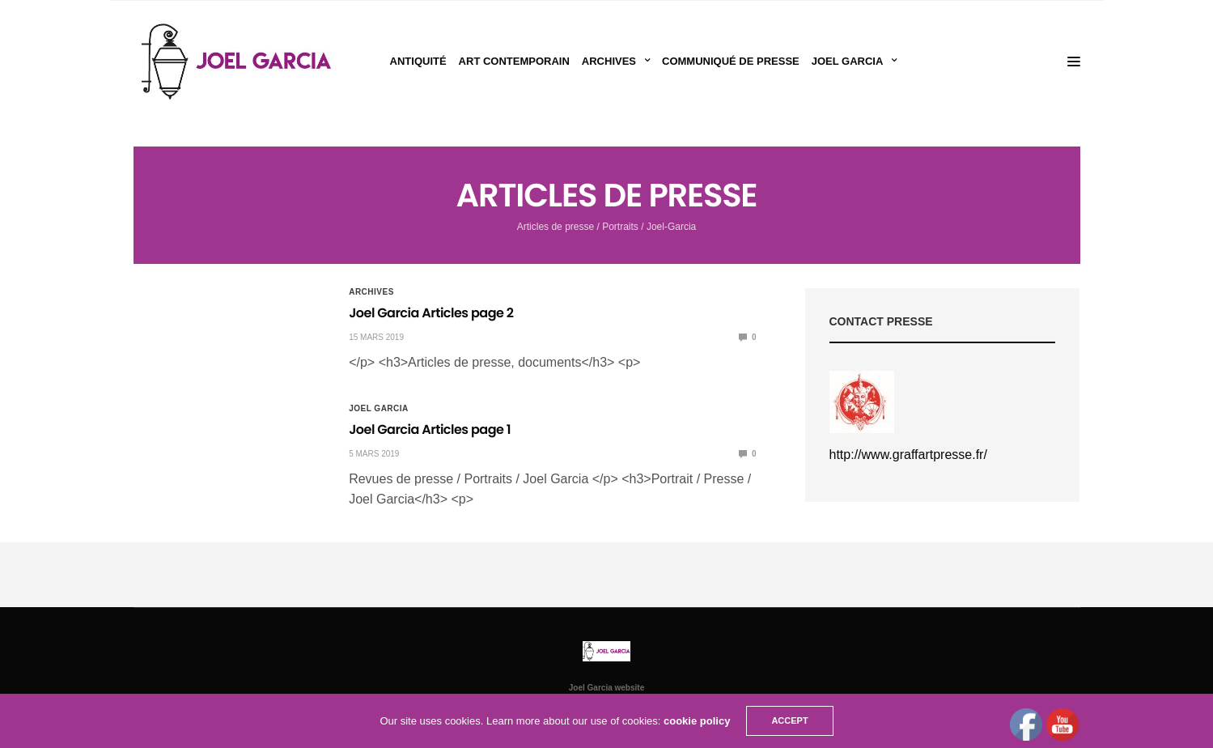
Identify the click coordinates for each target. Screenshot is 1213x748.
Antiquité (418, 61)
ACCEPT (789, 720)
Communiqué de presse (730, 61)
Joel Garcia (848, 61)
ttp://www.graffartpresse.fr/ (911, 454)
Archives (609, 61)
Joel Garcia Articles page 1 (430, 429)
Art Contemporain (514, 61)
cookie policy (697, 721)
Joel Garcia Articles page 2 (431, 313)
